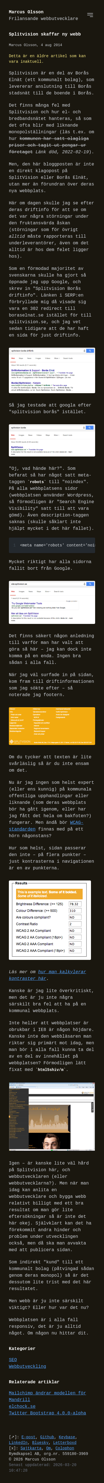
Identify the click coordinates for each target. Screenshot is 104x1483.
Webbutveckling (27, 1367)
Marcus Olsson (43, 15)
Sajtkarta (31, 1449)
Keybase (67, 1438)
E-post (28, 1438)
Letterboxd (65, 1443)
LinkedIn (18, 1443)
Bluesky (40, 1443)
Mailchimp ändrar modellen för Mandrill (47, 1397)
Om (48, 1449)
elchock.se (22, 1407)
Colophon (64, 1449)
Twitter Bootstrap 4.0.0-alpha (47, 1414)
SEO (13, 1361)
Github (47, 1438)
